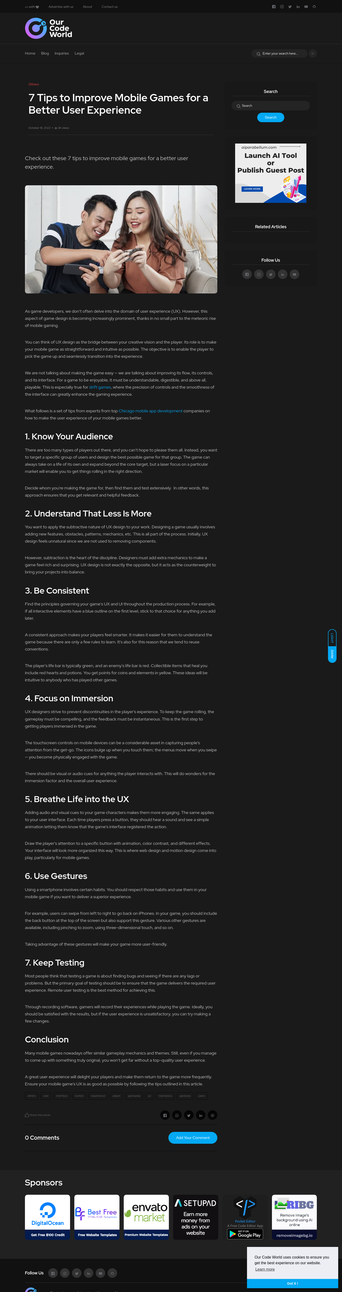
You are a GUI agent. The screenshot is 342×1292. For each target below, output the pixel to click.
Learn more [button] (265, 1269)
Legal (79, 53)
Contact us (110, 7)
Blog (45, 53)
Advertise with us (60, 7)
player (116, 1096)
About (87, 7)
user (46, 1096)
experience (98, 1096)
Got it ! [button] (292, 1283)
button (79, 1096)
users (201, 1096)
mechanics (165, 1096)
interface (61, 1096)
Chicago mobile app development (151, 411)
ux (149, 1096)
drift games (100, 387)
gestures (185, 1096)
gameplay (134, 1096)
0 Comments (42, 1137)
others (32, 1096)
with (32, 7)
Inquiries (62, 53)
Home (30, 53)
